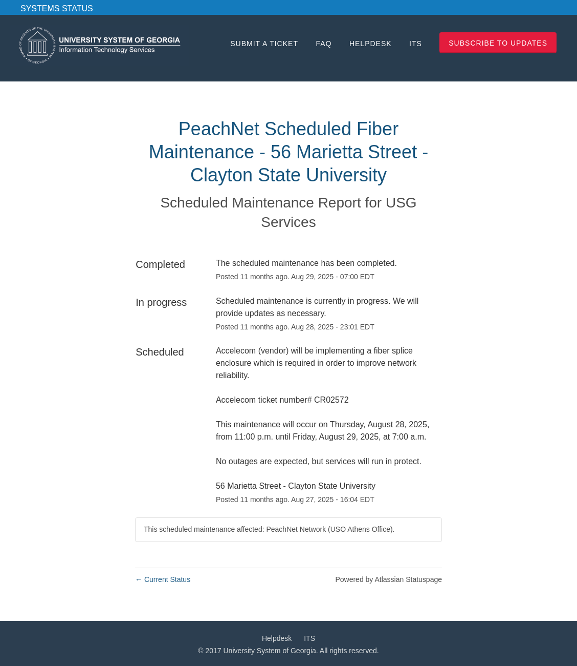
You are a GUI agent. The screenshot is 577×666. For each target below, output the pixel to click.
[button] (498, 42)
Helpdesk (370, 43)
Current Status (162, 579)
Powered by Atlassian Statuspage (388, 579)
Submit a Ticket (264, 43)
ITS (415, 43)
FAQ (323, 43)
